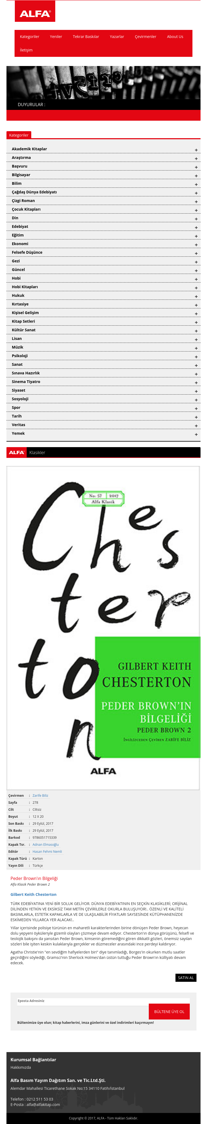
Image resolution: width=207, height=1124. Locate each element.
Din (15, 217)
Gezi (16, 260)
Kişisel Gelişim (25, 312)
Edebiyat (20, 226)
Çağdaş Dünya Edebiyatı (34, 191)
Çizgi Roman (23, 200)
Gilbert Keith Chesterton (34, 894)
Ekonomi (20, 243)
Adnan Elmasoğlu (46, 844)
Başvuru (19, 166)
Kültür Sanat (24, 329)
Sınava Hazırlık (26, 372)
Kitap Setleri (23, 321)
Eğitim (18, 235)
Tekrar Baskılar (86, 36)
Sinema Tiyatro (26, 381)
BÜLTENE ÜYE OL (169, 1011)
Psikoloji (20, 355)
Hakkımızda (21, 1067)
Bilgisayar (21, 174)
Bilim (17, 183)
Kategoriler (29, 36)
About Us (175, 36)
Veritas (18, 424)
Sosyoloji (20, 398)
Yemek (18, 433)
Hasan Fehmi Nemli (48, 851)
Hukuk (18, 295)
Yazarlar (117, 36)
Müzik (17, 347)
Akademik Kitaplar (29, 148)
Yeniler (56, 36)
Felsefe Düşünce (27, 252)
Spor (16, 407)
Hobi (16, 278)
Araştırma (21, 157)
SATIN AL (186, 977)
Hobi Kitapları (25, 286)
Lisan (17, 338)
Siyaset (18, 390)
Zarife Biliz (41, 795)
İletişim (26, 50)
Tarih (17, 416)
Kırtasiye (20, 304)
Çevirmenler (145, 36)
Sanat (17, 364)
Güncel (18, 269)
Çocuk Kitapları (26, 209)
